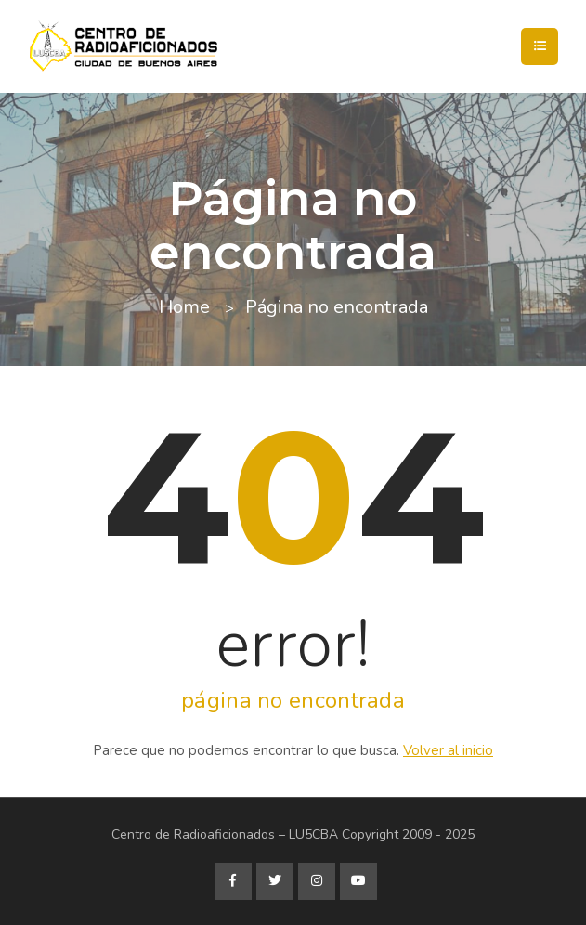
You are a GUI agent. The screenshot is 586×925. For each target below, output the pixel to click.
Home (184, 306)
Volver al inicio (448, 750)
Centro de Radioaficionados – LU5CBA (224, 834)
